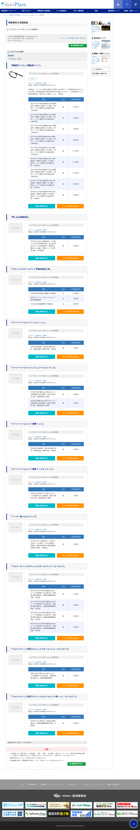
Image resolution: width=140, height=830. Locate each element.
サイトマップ (99, 784)
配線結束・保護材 (16, 59)
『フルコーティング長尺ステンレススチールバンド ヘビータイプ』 (40, 649)
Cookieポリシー (72, 784)
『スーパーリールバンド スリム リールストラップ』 (33, 368)
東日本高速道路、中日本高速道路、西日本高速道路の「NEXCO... (96, 30)
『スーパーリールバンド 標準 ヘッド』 (27, 424)
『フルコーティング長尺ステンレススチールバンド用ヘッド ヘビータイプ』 (44, 697)
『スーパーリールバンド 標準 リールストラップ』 (32, 469)
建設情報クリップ (113, 11)
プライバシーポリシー (57, 784)
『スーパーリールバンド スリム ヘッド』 (28, 322)
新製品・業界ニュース (131, 11)
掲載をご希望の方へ (113, 784)
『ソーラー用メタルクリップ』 (24, 516)
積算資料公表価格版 (43, 11)
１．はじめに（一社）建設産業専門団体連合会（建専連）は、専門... (96, 45)
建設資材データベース (9, 11)
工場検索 (43, 784)
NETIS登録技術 (61, 11)
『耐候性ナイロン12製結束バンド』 (26, 65)
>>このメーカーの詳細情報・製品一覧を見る (72, 38)
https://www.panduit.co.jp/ (15, 40)
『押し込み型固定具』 (20, 217)
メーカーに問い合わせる (70, 206)
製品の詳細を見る (42, 206)
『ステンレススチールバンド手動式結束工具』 (31, 269)
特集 (96, 11)
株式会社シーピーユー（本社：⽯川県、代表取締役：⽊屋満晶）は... (96, 60)
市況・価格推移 (79, 11)
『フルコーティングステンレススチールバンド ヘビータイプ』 (38, 566)
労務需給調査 (32, 784)
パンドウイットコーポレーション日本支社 (43, 73)
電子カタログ (26, 11)
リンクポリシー (86, 784)
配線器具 (11, 55)
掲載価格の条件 (30, 758)
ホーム (6, 15)
